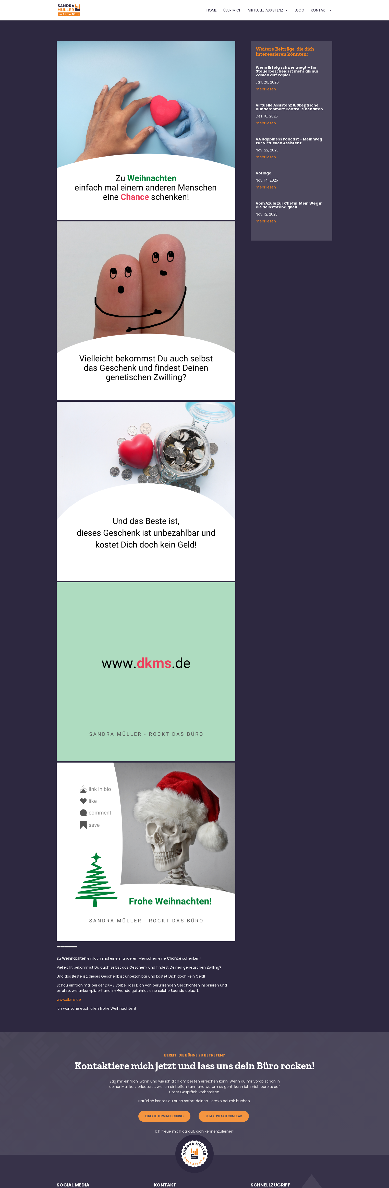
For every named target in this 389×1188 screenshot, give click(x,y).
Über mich (232, 10)
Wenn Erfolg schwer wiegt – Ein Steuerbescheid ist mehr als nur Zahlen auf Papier (287, 71)
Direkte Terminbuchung (164, 1116)
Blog (299, 10)
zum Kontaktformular (223, 1116)
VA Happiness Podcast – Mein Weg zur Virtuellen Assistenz (289, 141)
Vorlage (263, 173)
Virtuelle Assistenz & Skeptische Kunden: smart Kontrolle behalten (289, 107)
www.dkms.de (69, 999)
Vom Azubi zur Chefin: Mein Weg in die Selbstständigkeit (289, 205)
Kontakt (319, 10)
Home (211, 10)
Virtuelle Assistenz (265, 10)
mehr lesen (266, 89)
